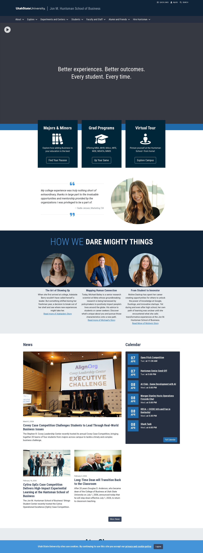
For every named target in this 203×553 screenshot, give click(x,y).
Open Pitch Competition (152, 357)
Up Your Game (101, 160)
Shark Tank (146, 424)
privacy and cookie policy (138, 546)
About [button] (19, 19)
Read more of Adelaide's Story (57, 314)
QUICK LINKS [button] (162, 2)
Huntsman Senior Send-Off (154, 370)
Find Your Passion (58, 160)
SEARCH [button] (184, 2)
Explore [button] (32, 19)
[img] (7, 29)
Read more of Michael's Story (101, 320)
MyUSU (174, 2)
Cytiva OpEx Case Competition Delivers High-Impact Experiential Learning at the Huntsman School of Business (46, 490)
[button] (7, 29)
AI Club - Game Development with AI (158, 384)
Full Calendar (170, 439)
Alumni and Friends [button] (119, 19)
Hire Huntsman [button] (141, 19)
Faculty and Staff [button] (96, 19)
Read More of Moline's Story (145, 323)
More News (115, 519)
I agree (158, 546)
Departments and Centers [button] (54, 19)
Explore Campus (145, 160)
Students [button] (77, 19)
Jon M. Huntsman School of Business (75, 9)
